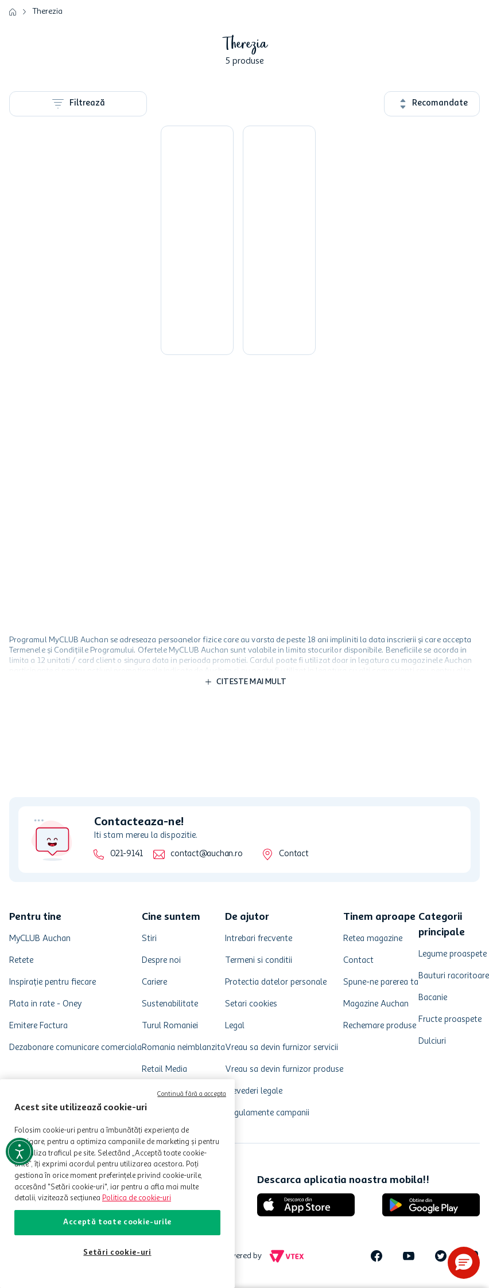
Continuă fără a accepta (191, 1094)
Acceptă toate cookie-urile (117, 1222)
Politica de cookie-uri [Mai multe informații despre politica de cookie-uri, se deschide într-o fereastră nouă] (136, 1198)
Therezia (48, 11)
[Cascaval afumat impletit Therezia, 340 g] (196, 240)
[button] (464, 1263)
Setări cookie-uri (117, 1252)
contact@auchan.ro (206, 854)
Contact (293, 854)
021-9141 (126, 854)
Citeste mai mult (251, 682)
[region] (117, 1183)
